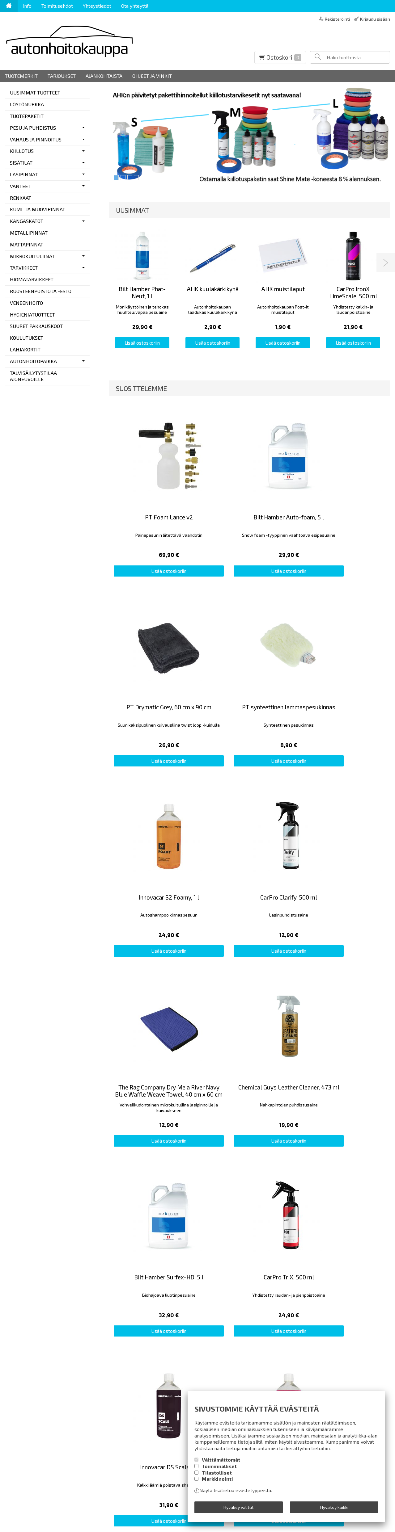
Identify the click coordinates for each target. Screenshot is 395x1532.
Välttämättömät (221, 1464)
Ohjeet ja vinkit (152, 76)
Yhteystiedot (97, 6)
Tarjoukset (62, 76)
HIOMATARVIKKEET (31, 279)
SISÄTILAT (21, 163)
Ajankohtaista (104, 76)
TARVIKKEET (24, 268)
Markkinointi (217, 1483)
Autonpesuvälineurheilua (121, 1296)
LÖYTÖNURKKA (27, 104)
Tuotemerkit (21, 76)
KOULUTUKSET (26, 338)
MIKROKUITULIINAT (32, 256)
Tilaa (255, 1315)
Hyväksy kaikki (334, 1509)
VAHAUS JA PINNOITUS (36, 139)
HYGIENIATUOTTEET (32, 314)
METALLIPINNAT (29, 233)
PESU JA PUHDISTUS (33, 128)
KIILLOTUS (22, 151)
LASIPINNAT (24, 174)
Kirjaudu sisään (375, 18)
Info (27, 6)
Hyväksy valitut (238, 1509)
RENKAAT (20, 198)
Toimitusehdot (57, 6)
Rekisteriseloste (23, 1321)
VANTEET (20, 186)
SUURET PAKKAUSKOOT (36, 326)
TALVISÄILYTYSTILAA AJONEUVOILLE (33, 376)
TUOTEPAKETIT (27, 116)
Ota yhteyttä (134, 6)
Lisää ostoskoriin (142, 340)
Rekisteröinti (337, 18)
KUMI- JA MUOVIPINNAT (37, 209)
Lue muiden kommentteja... (365, 1034)
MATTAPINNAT (26, 244)
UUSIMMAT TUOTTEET (35, 92)
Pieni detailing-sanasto (119, 1304)
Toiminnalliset (219, 1470)
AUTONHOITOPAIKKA (33, 361)
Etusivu (13, 1296)
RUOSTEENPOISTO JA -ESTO (40, 291)
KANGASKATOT (26, 221)
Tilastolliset (217, 1477)
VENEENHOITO (26, 303)
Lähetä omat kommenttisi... (35, 1034)
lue (254, 1326)
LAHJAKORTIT (25, 349)
